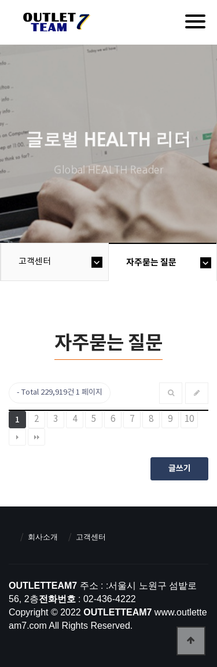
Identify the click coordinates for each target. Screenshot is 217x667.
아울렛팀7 (55, 24)
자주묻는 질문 (151, 262)
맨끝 (36, 437)
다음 (17, 437)
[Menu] (195, 21)
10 (189, 419)
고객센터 (35, 262)
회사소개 (43, 537)
